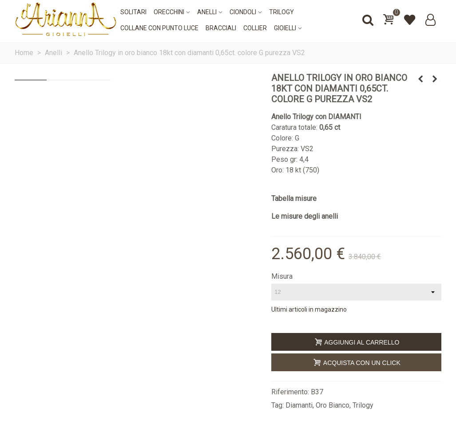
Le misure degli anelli (304, 216)
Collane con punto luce (159, 28)
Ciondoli (243, 12)
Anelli (207, 12)
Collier (255, 28)
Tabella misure (294, 198)
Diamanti (299, 405)
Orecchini (169, 12)
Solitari (133, 12)
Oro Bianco (332, 405)
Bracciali (221, 28)
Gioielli (285, 28)
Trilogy (281, 12)
